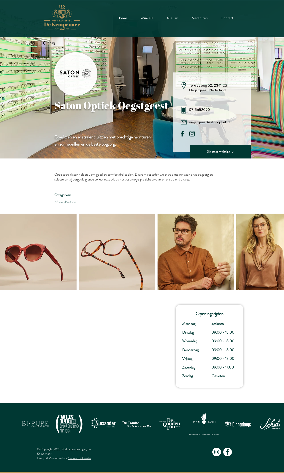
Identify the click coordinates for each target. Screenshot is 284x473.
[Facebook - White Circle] (227, 452)
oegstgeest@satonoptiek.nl (209, 122)
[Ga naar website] (220, 151)
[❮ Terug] (50, 42)
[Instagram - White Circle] (216, 452)
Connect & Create (79, 458)
